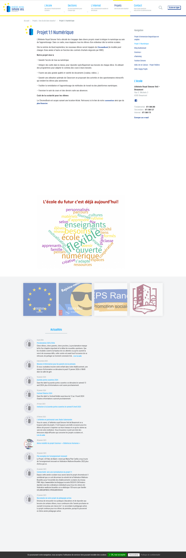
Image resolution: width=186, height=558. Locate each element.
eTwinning (138, 58)
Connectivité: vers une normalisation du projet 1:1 (57, 472)
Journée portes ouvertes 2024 (49, 380)
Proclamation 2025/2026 (47, 343)
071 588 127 (150, 116)
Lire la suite (78, 356)
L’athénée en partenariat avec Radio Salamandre (57, 419)
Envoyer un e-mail (142, 123)
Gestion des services (122, 551)
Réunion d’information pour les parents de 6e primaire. (59, 364)
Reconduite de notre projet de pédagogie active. (56, 498)
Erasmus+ (138, 54)
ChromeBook (103, 47)
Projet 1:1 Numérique (142, 44)
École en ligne (174, 7)
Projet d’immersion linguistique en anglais (147, 38)
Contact (91, 551)
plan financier (43, 103)
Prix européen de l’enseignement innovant (54, 456)
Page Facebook (62, 551)
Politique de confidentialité (104, 551)
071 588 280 (151, 113)
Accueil (26, 21)
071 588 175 (147, 118)
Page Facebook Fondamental (78, 551)
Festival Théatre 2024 (45, 393)
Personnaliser (133, 555)
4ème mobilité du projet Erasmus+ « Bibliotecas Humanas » (61, 443)
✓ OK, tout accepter (117, 554)
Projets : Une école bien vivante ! (44, 21)
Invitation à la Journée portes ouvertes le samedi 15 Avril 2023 (62, 406)
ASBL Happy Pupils (141, 75)
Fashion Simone (141, 63)
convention (110, 100)
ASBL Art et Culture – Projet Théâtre (145, 69)
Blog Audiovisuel (141, 49)
